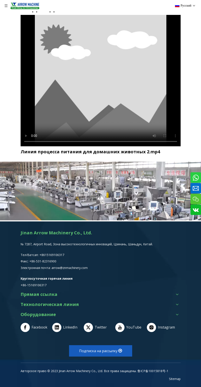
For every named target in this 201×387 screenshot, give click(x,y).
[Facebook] (35, 327)
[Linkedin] (66, 327)
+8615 (43, 255)
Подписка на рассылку (100, 350)
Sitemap (175, 379)
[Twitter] (98, 327)
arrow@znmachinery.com (70, 268)
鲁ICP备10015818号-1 (152, 371)
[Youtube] (129, 327)
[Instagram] (161, 327)
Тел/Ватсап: (30, 255)
